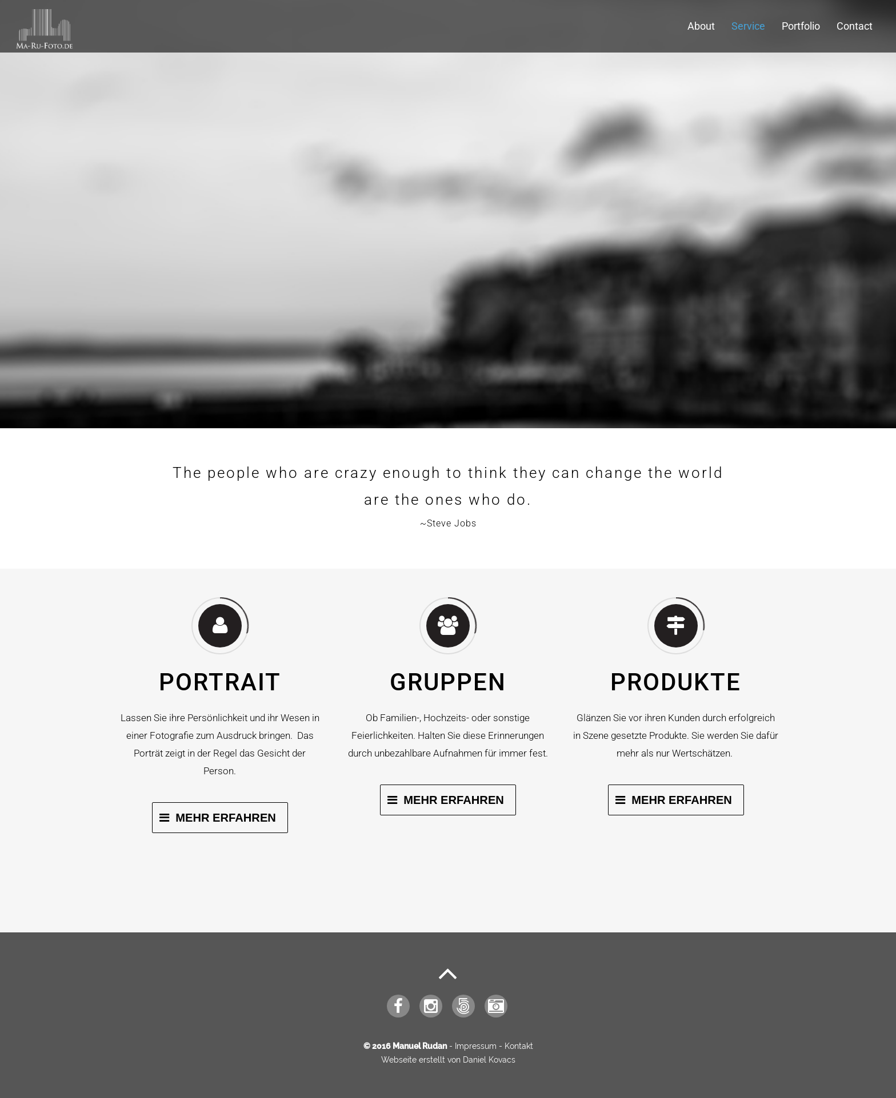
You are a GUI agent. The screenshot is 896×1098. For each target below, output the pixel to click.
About (701, 26)
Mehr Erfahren (225, 817)
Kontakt (519, 1046)
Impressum (476, 1046)
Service (748, 26)
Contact (855, 26)
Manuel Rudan (420, 1046)
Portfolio (801, 26)
